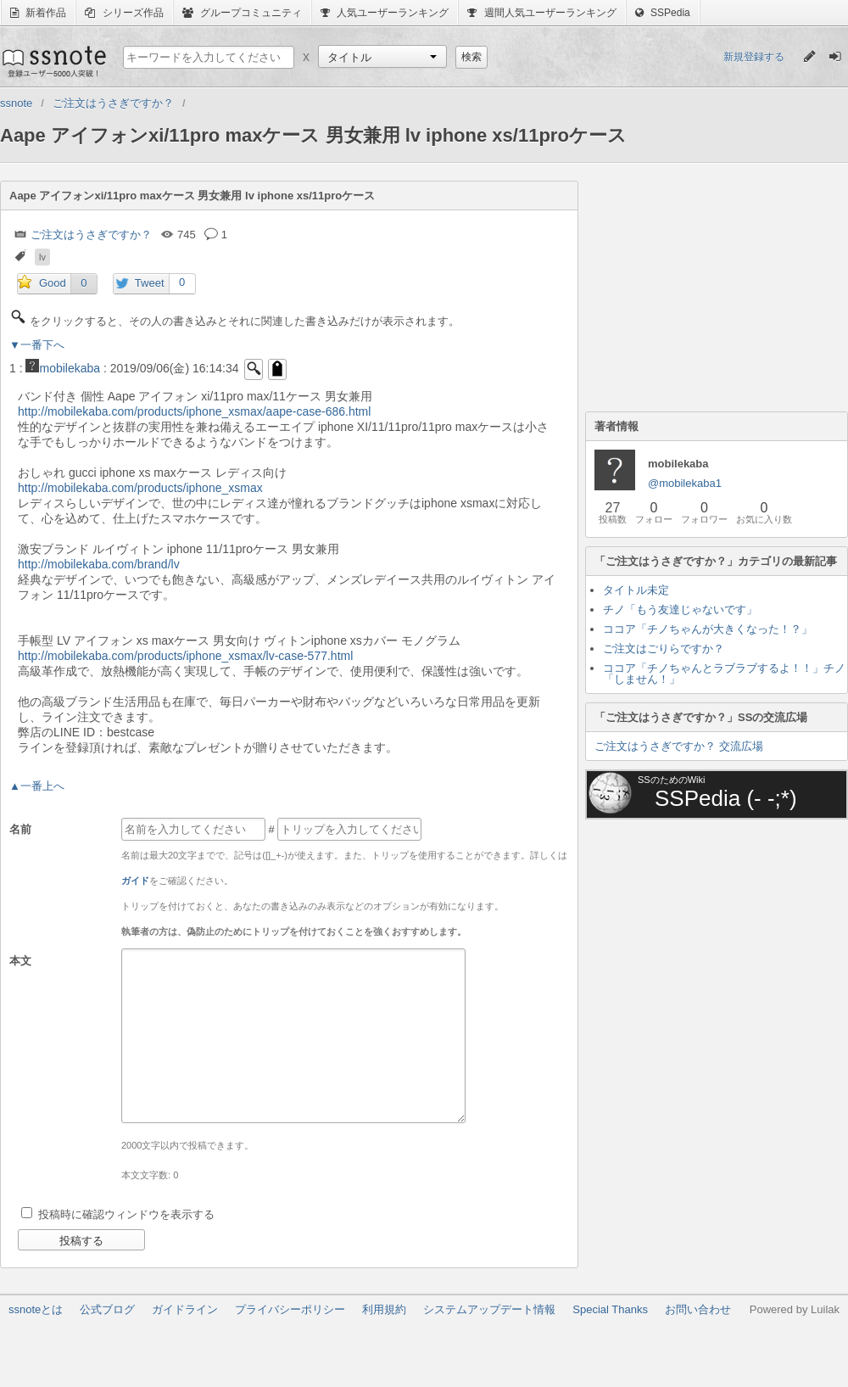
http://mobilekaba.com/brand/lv (99, 564)
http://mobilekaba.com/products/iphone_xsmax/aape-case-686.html (194, 411)
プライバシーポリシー (290, 1309)
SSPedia (662, 13)
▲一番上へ (36, 786)
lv (42, 257)
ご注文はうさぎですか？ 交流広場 (678, 746)
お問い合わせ (698, 1309)
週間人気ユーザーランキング (541, 13)
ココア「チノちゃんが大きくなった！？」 (707, 629)
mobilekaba (62, 368)
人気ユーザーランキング (385, 13)
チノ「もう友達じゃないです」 (680, 609)
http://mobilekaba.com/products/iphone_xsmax (140, 488)
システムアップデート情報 (489, 1309)
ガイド (135, 880)
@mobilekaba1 (685, 483)
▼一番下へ (36, 344)
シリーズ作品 (124, 13)
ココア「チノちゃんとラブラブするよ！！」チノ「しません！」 (724, 673)
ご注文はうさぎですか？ (91, 234)
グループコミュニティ (242, 13)
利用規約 (384, 1309)
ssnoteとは (35, 1309)
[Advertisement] (712, 287)
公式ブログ (107, 1309)
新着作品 (38, 13)
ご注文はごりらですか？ (663, 648)
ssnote (53, 61)
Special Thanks (610, 1309)
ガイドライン (185, 1309)
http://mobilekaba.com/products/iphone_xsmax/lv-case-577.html (185, 656)
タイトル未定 (636, 590)
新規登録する (753, 57)
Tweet (150, 283)
